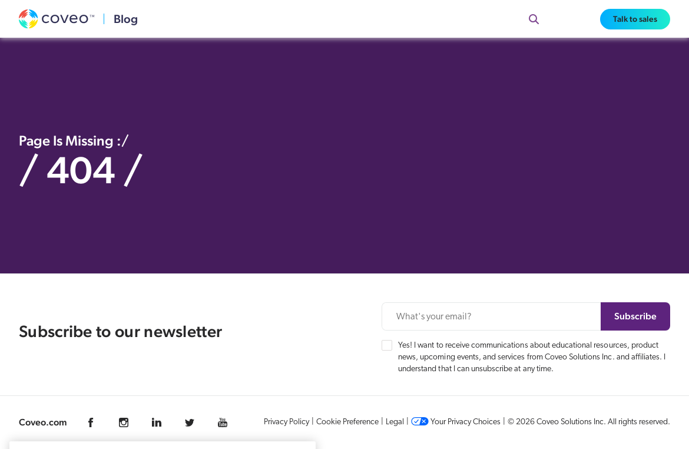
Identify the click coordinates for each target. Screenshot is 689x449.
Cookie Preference (347, 422)
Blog (126, 19)
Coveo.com (43, 422)
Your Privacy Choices (456, 422)
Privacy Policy (286, 422)
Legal (395, 422)
